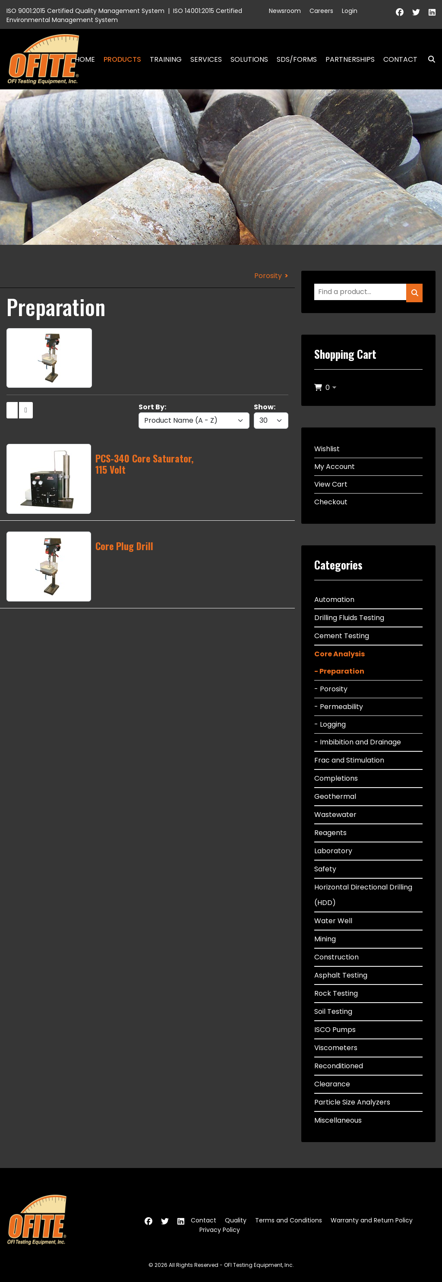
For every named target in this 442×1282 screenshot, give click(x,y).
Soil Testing (333, 1011)
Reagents (330, 833)
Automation (334, 600)
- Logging (330, 724)
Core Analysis (339, 654)
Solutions (249, 59)
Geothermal (335, 796)
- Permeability (338, 707)
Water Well (333, 921)
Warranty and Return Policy (372, 1220)
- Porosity (330, 689)
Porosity (268, 276)
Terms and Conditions (288, 1220)
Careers (321, 10)
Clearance (332, 1084)
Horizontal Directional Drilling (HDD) (363, 895)
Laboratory (333, 851)
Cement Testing (341, 636)
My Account (334, 467)
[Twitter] (416, 12)
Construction (336, 957)
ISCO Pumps (335, 1030)
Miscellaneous (338, 1120)
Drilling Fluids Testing (349, 618)
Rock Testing (336, 993)
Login (349, 10)
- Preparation (339, 671)
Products (122, 59)
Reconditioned (338, 1066)
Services (206, 59)
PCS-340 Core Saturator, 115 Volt (144, 463)
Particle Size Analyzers (352, 1102)
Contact (400, 59)
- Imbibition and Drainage (357, 742)
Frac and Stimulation (349, 760)
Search (428, 59)
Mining (325, 939)
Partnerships (350, 59)
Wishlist (327, 449)
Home (85, 59)
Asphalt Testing (340, 975)
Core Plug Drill (124, 546)
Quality (235, 1220)
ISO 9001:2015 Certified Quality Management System (85, 10)
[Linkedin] (432, 12)
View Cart (330, 484)
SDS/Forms (297, 59)
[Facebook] (400, 12)
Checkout (330, 502)
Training (166, 59)
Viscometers (335, 1048)
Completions (336, 778)
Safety (325, 869)
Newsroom (285, 10)
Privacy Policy (219, 1229)
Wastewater (335, 815)
